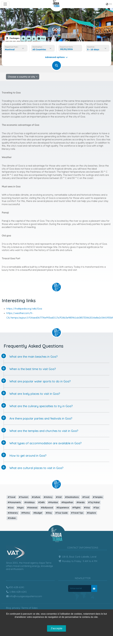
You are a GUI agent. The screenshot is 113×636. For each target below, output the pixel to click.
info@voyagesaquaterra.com (24, 596)
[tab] (13, 38)
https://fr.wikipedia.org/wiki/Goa (24, 308)
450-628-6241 (15, 587)
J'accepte (56, 628)
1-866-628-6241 (16, 591)
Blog (8, 607)
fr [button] (109, 4)
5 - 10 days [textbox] (93, 49)
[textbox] (40, 49)
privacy (16, 607)
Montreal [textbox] (10, 49)
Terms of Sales (29, 607)
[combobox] (15, 49)
